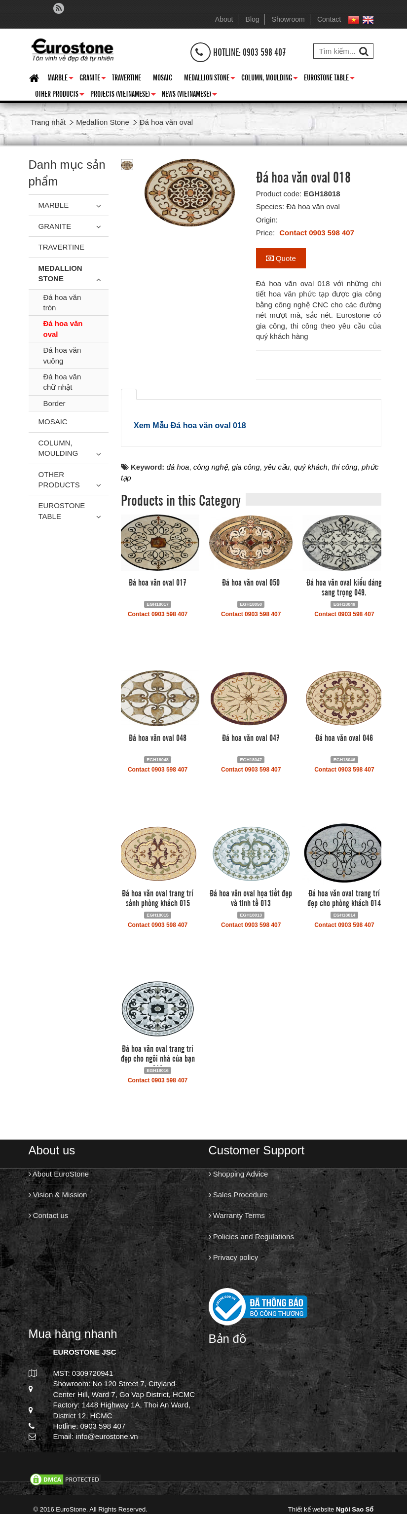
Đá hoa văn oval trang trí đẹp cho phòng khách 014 (344, 897)
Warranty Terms (237, 1215)
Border (54, 403)
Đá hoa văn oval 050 (251, 582)
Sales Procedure (238, 1194)
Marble (60, 79)
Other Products (59, 95)
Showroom (288, 19)
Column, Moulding (269, 79)
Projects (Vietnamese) (123, 95)
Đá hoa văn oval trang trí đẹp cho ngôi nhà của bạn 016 (158, 1057)
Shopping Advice (238, 1174)
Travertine (126, 77)
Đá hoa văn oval (63, 328)
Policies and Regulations (251, 1236)
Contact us (49, 1215)
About (224, 19)
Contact (329, 19)
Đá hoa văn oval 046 (344, 737)
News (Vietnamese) (189, 95)
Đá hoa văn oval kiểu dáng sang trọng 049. (344, 586)
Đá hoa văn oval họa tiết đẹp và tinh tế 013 (251, 897)
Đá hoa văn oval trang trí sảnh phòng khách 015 (157, 897)
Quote (281, 258)
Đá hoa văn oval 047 (251, 737)
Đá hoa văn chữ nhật (62, 381)
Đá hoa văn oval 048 (157, 737)
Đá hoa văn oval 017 (157, 582)
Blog (252, 19)
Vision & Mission (58, 1194)
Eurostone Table (329, 79)
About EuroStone (59, 1174)
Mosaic (162, 77)
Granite (92, 79)
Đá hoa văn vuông (62, 355)
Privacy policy (234, 1257)
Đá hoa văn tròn (62, 302)
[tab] (129, 394)
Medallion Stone (209, 79)
